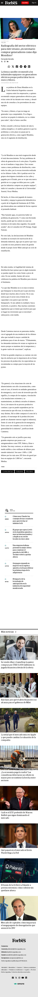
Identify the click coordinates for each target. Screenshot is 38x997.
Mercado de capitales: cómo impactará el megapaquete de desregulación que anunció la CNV (18, 925)
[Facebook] (13, 977)
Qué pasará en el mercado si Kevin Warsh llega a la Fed (16, 851)
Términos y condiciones (16, 970)
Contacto (19, 967)
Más (21, 510)
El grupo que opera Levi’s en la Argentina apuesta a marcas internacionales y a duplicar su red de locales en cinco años (22, 534)
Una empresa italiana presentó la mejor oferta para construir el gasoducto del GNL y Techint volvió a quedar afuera (22, 551)
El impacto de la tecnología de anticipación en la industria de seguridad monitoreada (21, 583)
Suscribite (25, 3)
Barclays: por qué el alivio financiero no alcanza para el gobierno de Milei (19, 701)
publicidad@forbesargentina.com (16, 949)
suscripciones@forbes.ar (16, 958)
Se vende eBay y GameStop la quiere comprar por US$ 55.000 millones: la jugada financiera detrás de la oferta (17, 665)
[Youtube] (23, 977)
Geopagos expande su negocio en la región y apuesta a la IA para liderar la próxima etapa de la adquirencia (23, 568)
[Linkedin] (26, 977)
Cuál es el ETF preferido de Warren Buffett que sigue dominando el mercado (16, 815)
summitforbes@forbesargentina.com (16, 955)
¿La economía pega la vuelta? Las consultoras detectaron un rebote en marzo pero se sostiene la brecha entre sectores (18, 776)
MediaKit (4, 967)
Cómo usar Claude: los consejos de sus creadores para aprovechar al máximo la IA (23, 520)
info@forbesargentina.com (13, 952)
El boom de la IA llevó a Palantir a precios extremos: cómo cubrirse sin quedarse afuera (17, 888)
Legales (27, 970)
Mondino (29, 471)
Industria (19, 471)
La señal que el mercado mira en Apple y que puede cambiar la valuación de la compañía (18, 737)
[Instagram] (19, 977)
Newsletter (12, 967)
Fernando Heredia (7, 59)
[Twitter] (16, 977)
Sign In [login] (34, 3)
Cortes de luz (8, 471)
